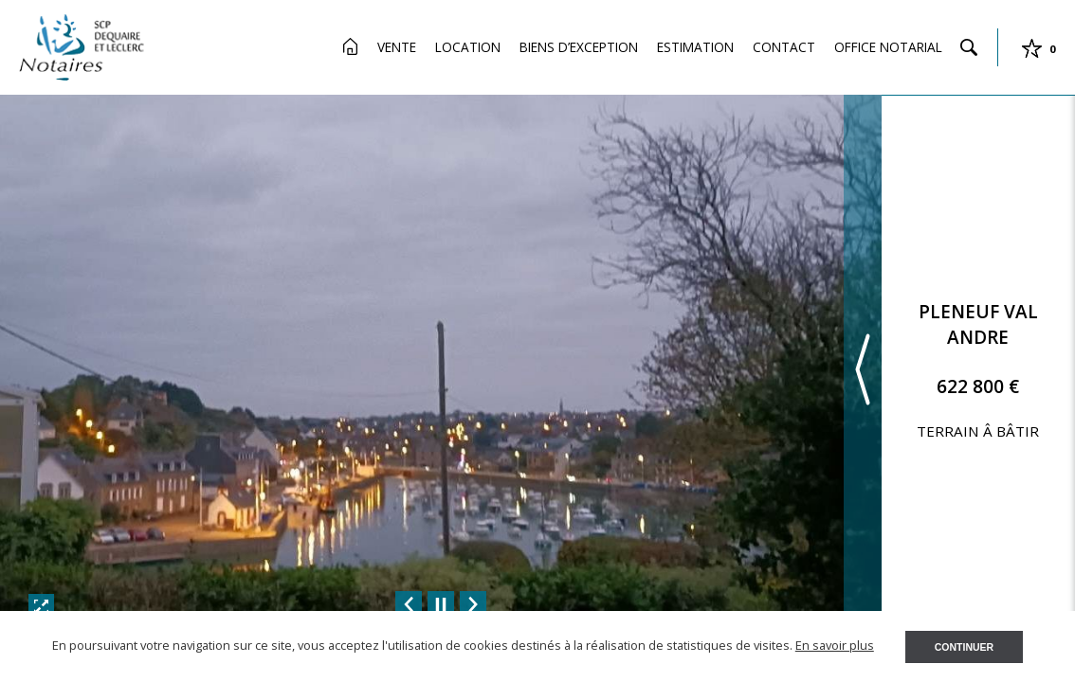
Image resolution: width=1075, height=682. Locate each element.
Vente (396, 47)
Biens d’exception (578, 47)
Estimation (695, 47)
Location (468, 47)
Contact (784, 47)
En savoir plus (834, 645)
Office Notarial (888, 47)
